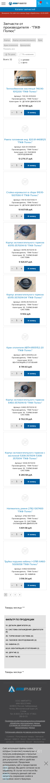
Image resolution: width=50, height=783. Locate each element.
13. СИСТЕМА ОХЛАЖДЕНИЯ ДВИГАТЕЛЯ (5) (24, 630)
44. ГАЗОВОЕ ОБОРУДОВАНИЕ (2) (21, 640)
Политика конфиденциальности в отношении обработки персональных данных (25, 722)
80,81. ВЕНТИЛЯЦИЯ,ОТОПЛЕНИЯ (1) (22, 648)
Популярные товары (25, 736)
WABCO (16, 739)
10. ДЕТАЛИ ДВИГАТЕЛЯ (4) (18, 625)
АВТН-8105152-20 (29, 355)
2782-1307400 (29, 516)
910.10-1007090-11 (29, 200)
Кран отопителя (11, 45)
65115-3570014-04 (29, 302)
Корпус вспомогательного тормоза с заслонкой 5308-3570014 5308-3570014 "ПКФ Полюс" (25, 455)
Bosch (23, 739)
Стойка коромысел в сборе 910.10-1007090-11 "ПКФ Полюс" (25, 194)
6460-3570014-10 (29, 407)
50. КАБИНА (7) (12, 644)
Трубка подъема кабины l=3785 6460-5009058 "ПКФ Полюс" (25, 563)
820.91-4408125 (29, 147)
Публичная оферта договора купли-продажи (25, 732)
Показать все (9, 49)
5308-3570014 (29, 463)
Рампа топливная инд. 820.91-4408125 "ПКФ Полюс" (25, 141)
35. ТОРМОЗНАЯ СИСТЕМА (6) (19, 636)
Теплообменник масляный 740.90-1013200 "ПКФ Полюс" (25, 90)
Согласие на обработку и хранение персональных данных (25, 726)
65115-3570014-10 (29, 250)
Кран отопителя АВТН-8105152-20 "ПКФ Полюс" (25, 349)
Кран (40, 40)
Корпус (7, 40)
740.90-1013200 (29, 96)
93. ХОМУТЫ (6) (13, 656)
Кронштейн (25, 45)
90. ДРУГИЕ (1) (12, 652)
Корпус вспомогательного (24, 40)
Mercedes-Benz (34, 739)
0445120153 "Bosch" (23, 742)
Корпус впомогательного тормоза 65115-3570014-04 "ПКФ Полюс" (25, 296)
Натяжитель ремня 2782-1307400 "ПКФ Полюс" (25, 510)
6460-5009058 (29, 569)
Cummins (10, 736)
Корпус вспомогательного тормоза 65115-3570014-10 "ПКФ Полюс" (25, 244)
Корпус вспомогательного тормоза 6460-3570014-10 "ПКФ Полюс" (25, 401)
